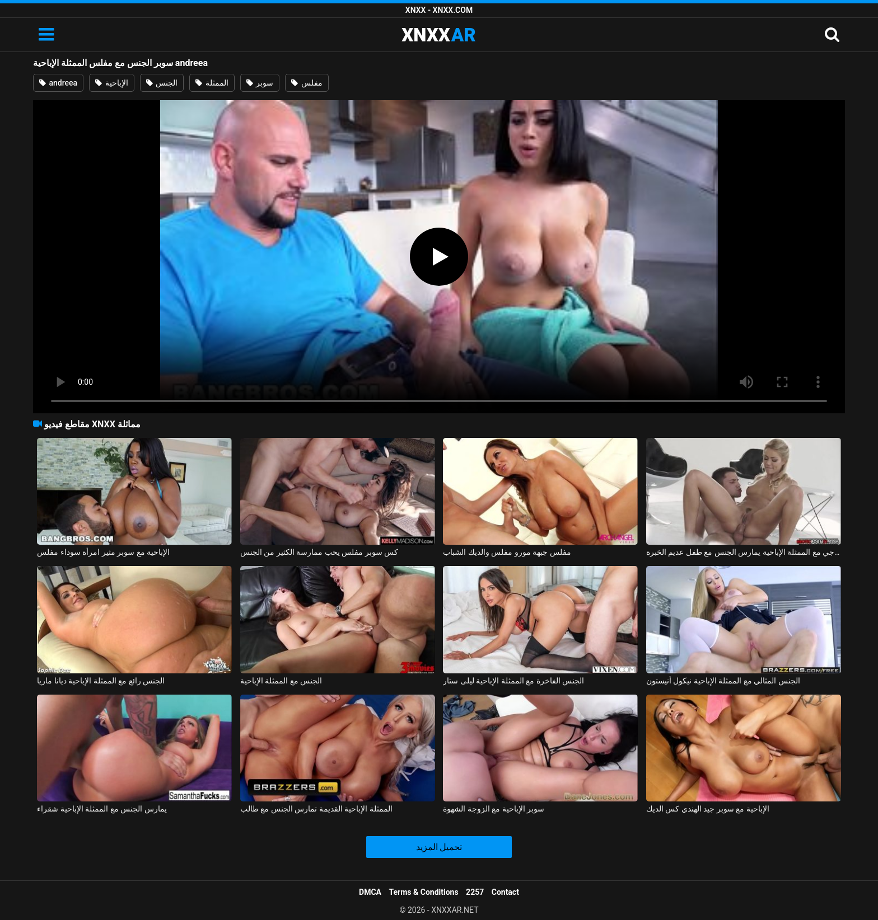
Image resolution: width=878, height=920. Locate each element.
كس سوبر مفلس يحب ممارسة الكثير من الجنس (319, 552)
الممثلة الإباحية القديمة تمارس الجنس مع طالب (316, 808)
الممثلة (211, 82)
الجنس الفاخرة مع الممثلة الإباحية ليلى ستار (513, 680)
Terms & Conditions (424, 892)
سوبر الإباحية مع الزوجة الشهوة (493, 808)
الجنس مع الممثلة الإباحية (281, 680)
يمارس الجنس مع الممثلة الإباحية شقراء (101, 808)
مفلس (306, 82)
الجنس (162, 82)
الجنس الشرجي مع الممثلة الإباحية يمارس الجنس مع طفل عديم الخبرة (743, 552)
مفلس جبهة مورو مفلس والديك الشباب (507, 552)
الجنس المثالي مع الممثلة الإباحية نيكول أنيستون (723, 680)
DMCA (370, 892)
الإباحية (111, 82)
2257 (475, 892)
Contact (505, 892)
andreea (58, 82)
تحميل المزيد (439, 847)
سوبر (259, 82)
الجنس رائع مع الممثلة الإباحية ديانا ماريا (101, 680)
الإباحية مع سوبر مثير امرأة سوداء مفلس (103, 552)
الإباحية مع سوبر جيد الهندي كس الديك (707, 808)
